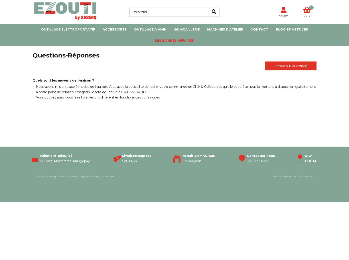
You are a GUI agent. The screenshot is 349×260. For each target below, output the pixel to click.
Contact (259, 29)
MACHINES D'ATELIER (225, 29)
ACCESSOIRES (115, 29)
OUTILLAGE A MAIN (150, 29)
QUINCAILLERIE (187, 29)
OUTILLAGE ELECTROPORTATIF (68, 29)
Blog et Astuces (292, 29)
